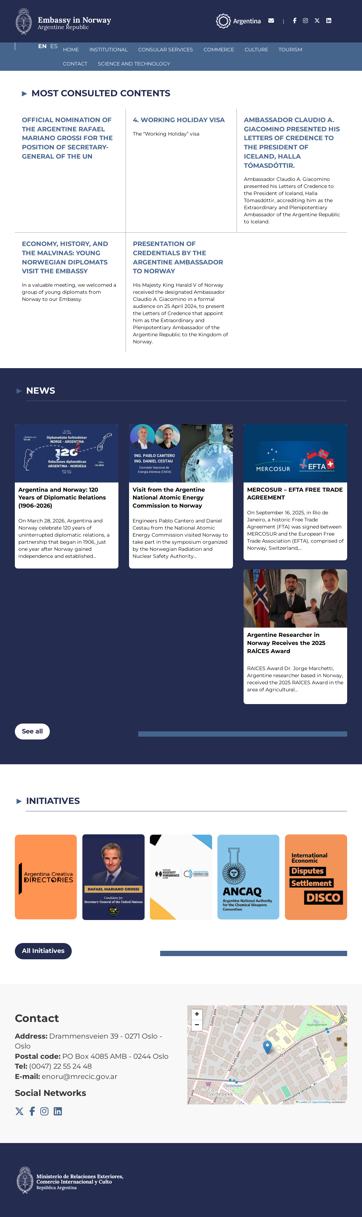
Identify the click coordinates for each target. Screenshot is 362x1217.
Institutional (71, 49)
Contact (287, 49)
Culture (218, 49)
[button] (267, 1047)
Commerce (181, 49)
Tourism (253, 49)
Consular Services (128, 49)
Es (343, 20)
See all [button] (32, 731)
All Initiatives (43, 951)
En (329, 20)
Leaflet (301, 1102)
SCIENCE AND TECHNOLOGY (61, 64)
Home (33, 49)
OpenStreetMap (321, 1102)
